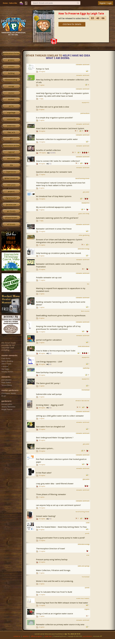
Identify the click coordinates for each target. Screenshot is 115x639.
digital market (11, 198)
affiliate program (36, 636)
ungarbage (11, 113)
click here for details (72, 24)
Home (5, 3)
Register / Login (105, 3)
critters (11, 67)
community (11, 119)
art (11, 139)
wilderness (11, 126)
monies (11, 93)
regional (11, 152)
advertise (26, 636)
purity (11, 106)
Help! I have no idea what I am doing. (68, 57)
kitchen (11, 99)
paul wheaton (87, 636)
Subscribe (13, 3)
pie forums (11, 211)
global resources (11, 178)
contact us (16, 636)
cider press (11, 185)
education (11, 159)
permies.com (11, 205)
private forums (11, 218)
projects (11, 191)
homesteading (11, 80)
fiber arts (11, 132)
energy (11, 86)
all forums (11, 224)
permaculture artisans (11, 145)
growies (11, 60)
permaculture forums (11, 53)
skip (11, 165)
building (11, 73)
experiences (11, 172)
